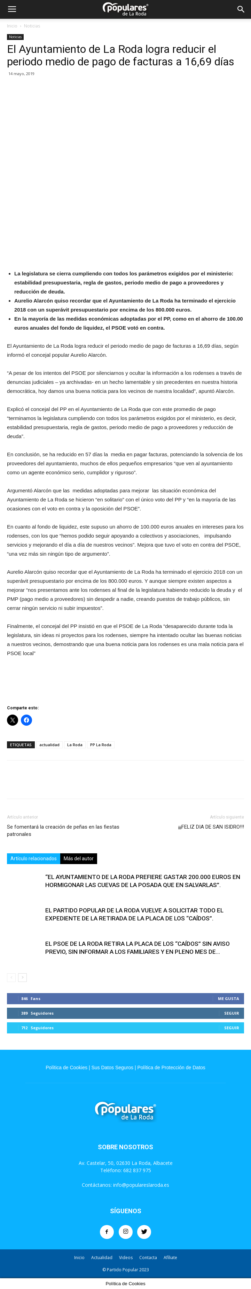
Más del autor (79, 858)
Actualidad (101, 1257)
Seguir (231, 1013)
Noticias (32, 26)
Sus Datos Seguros (112, 1067)
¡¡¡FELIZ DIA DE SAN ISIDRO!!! (211, 827)
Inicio (12, 26)
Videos (126, 1257)
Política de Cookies (66, 1067)
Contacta (148, 1257)
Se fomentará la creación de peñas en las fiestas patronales (63, 830)
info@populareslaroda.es (141, 1185)
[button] (241, 9)
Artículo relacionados (33, 858)
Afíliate (170, 1257)
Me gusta (228, 998)
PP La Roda (100, 744)
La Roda (75, 744)
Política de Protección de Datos (171, 1067)
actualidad (49, 744)
